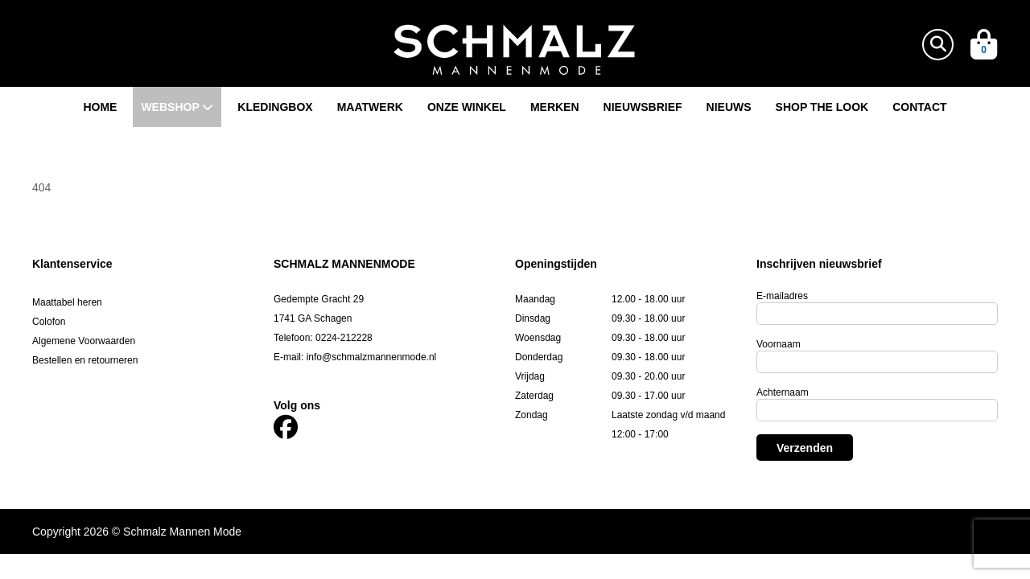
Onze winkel (466, 107)
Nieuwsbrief (643, 107)
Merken (554, 107)
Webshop (177, 107)
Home (100, 107)
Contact (919, 107)
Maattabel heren (67, 302)
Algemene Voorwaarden (83, 341)
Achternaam (782, 392)
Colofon (48, 321)
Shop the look (822, 107)
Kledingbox (274, 107)
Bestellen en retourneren (85, 360)
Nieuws (729, 107)
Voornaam (778, 344)
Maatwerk (370, 107)
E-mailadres (782, 296)
